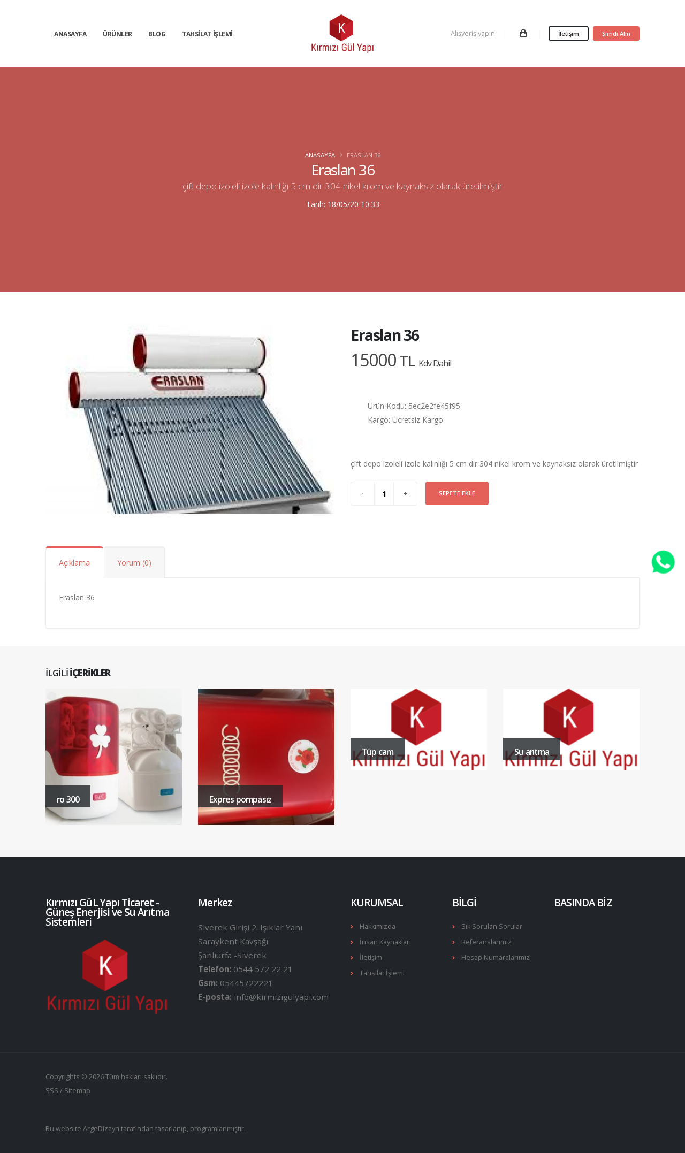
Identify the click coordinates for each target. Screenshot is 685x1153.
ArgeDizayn (101, 1128)
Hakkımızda (377, 926)
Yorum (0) (134, 563)
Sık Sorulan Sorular (491, 926)
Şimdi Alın (616, 33)
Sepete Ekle (457, 493)
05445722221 (246, 983)
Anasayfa (70, 34)
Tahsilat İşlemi (207, 34)
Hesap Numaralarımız (495, 957)
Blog (156, 34)
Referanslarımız (486, 941)
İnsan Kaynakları (385, 941)
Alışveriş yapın (473, 33)
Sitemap (77, 1090)
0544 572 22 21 (263, 969)
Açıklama (74, 563)
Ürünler (117, 34)
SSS (51, 1090)
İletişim (568, 33)
